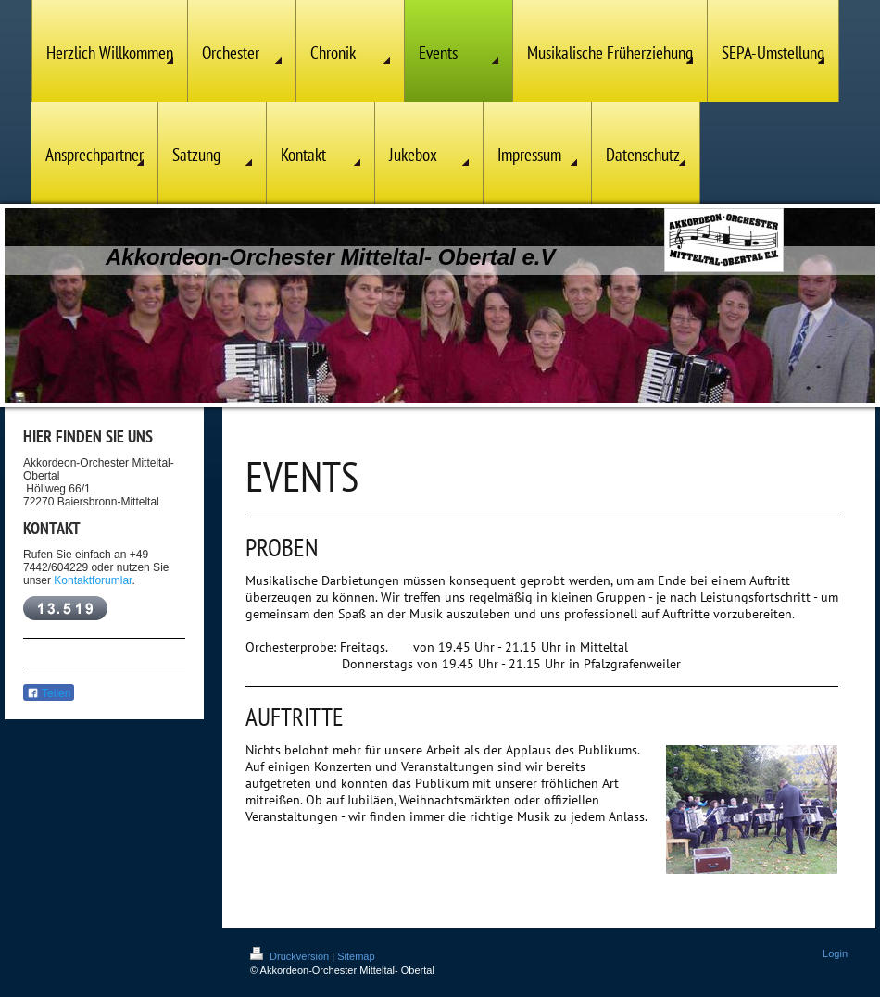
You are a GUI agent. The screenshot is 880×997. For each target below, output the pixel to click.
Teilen (48, 693)
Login (835, 953)
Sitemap (355, 956)
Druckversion (291, 956)
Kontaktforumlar (93, 580)
